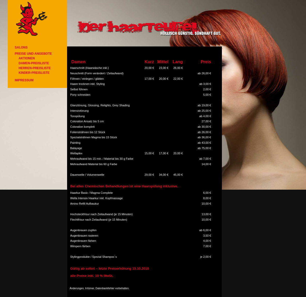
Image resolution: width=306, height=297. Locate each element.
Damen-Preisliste (34, 63)
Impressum (24, 80)
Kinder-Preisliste (34, 73)
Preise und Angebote (33, 53)
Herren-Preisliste (35, 68)
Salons (21, 47)
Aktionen (27, 58)
